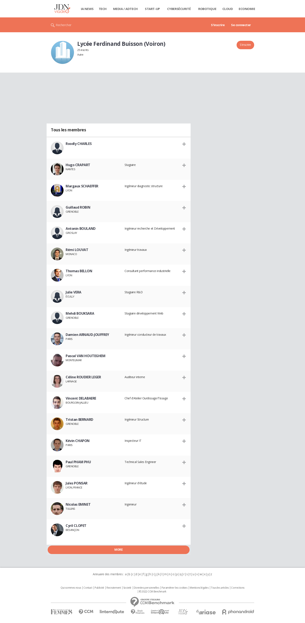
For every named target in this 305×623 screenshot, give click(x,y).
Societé (127, 587)
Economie (247, 9)
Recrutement (114, 587)
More (118, 549)
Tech (103, 9)
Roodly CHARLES (79, 143)
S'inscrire (218, 25)
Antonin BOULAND (81, 228)
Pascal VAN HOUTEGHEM (85, 356)
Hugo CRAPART (78, 165)
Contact (87, 587)
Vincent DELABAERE (81, 398)
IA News (87, 9)
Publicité (99, 587)
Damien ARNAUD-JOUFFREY (87, 334)
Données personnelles (146, 587)
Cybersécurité (179, 9)
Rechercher (64, 25)
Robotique (207, 9)
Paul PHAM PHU (78, 462)
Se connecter (241, 25)
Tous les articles (220, 587)
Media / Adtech (125, 9)
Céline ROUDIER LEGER (83, 377)
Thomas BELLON (79, 271)
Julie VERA (73, 292)
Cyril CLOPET (76, 525)
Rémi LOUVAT (77, 249)
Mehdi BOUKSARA (80, 313)
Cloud (227, 9)
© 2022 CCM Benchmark (152, 591)
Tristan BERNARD (79, 419)
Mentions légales (199, 587)
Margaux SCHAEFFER (82, 186)
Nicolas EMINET (78, 504)
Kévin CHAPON (78, 440)
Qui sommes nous (71, 587)
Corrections (237, 587)
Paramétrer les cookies (174, 587)
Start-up (152, 9)
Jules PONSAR (76, 483)
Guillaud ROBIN (78, 207)
